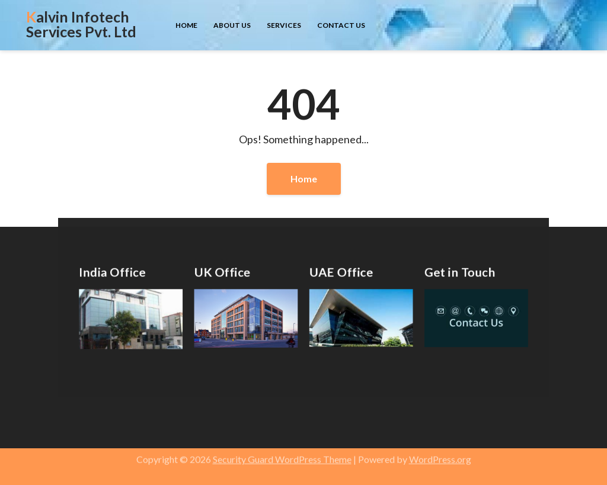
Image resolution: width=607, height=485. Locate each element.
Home (186, 25)
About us (232, 25)
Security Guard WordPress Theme (282, 455)
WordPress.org (440, 455)
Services (284, 25)
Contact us (341, 25)
